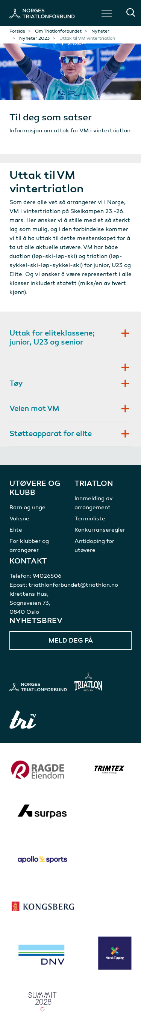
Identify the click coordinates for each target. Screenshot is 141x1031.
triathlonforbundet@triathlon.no (73, 584)
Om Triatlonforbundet (58, 31)
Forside (17, 31)
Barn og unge (27, 507)
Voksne (19, 518)
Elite (15, 529)
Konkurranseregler (99, 529)
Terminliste (89, 518)
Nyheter (100, 31)
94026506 (47, 575)
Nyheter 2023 (34, 38)
